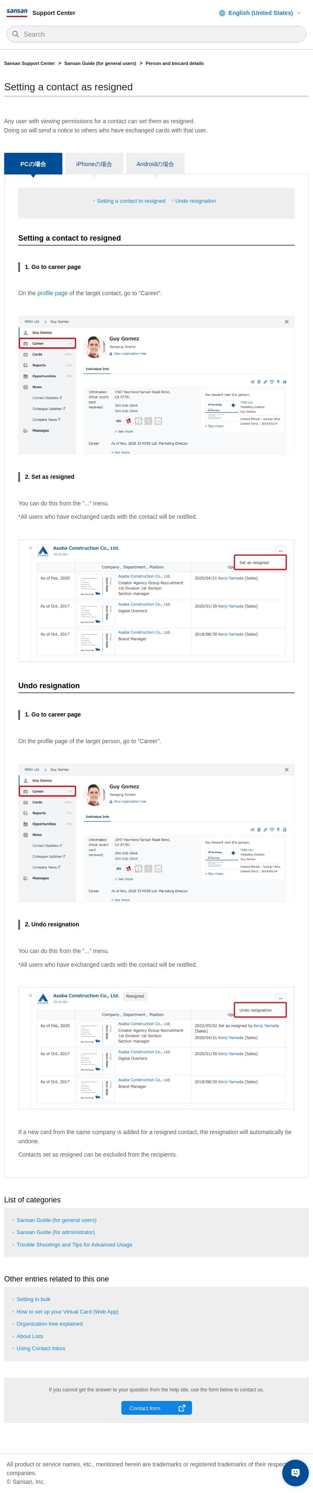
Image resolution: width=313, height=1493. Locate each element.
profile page (52, 293)
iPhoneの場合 (94, 164)
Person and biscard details (174, 63)
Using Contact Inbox (41, 1348)
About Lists (30, 1336)
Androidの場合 (155, 164)
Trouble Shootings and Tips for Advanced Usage (74, 1245)
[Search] (161, 34)
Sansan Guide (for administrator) (56, 1232)
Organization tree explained (50, 1324)
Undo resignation (195, 201)
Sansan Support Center (29, 63)
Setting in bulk (34, 1299)
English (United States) (261, 13)
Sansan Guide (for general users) (100, 63)
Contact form (145, 1408)
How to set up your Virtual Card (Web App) (67, 1312)
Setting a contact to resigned (131, 201)
